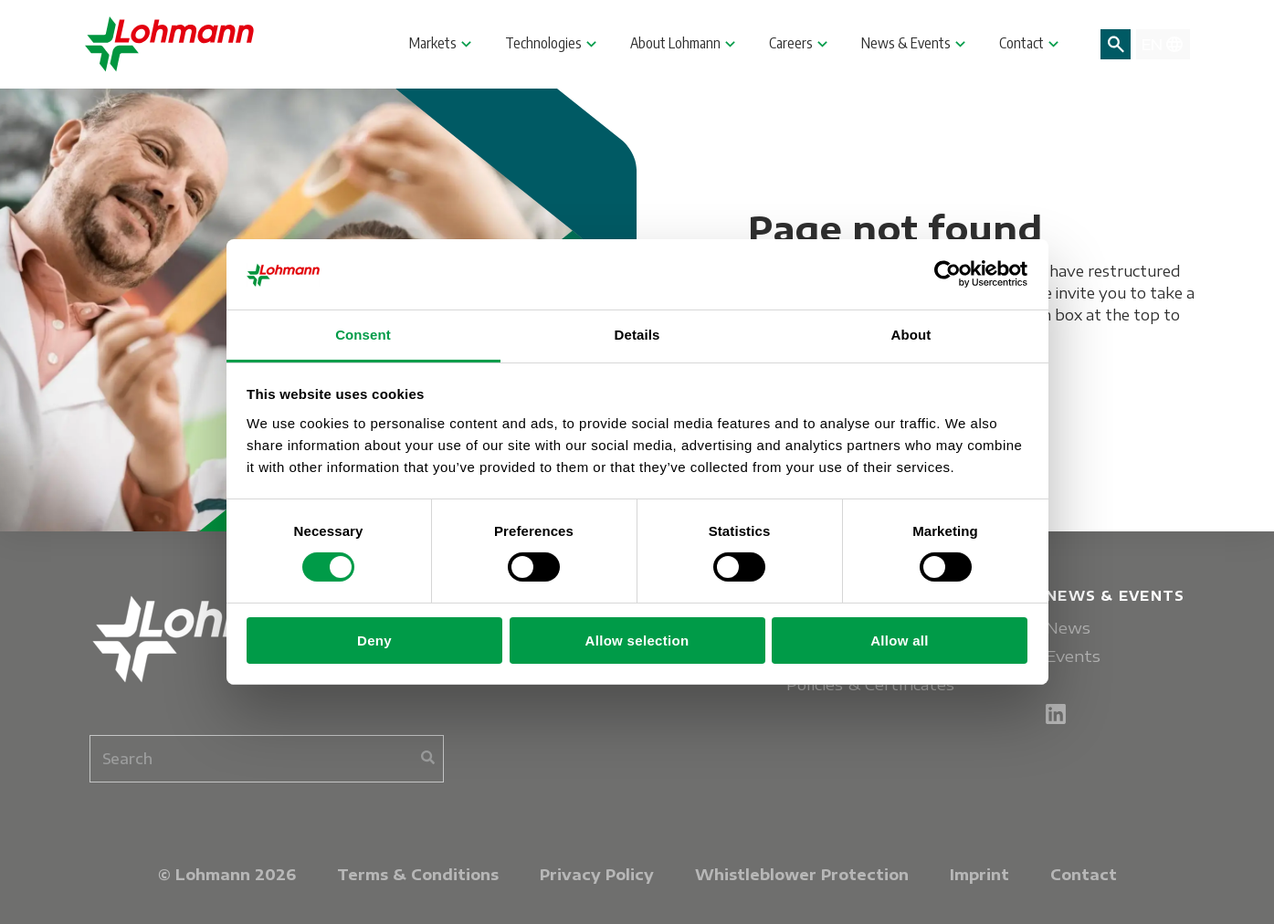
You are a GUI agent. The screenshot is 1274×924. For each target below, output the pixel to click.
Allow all (899, 640)
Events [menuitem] (1073, 656)
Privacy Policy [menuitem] (597, 875)
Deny (374, 640)
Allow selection (637, 640)
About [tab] (911, 334)
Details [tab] (637, 334)
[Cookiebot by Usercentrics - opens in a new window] (947, 274)
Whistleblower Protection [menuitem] (802, 875)
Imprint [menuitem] (979, 875)
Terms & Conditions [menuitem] (418, 875)
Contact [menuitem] (1083, 875)
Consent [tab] (363, 334)
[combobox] (266, 758)
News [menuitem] (1068, 627)
